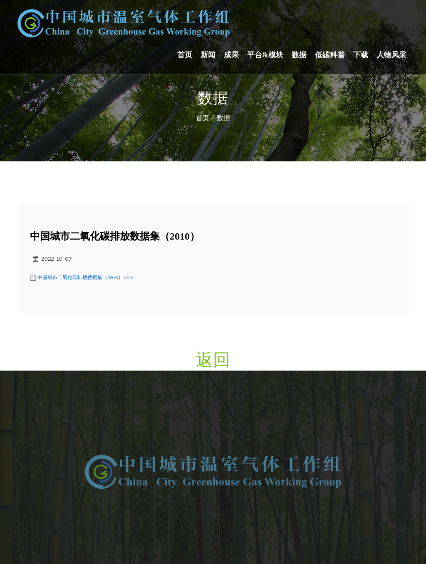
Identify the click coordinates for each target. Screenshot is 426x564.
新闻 (208, 55)
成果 (231, 55)
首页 (184, 55)
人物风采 (391, 55)
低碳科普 (330, 55)
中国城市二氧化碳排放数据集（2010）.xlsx (85, 277)
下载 (360, 55)
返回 (213, 360)
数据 (299, 55)
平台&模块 (265, 55)
